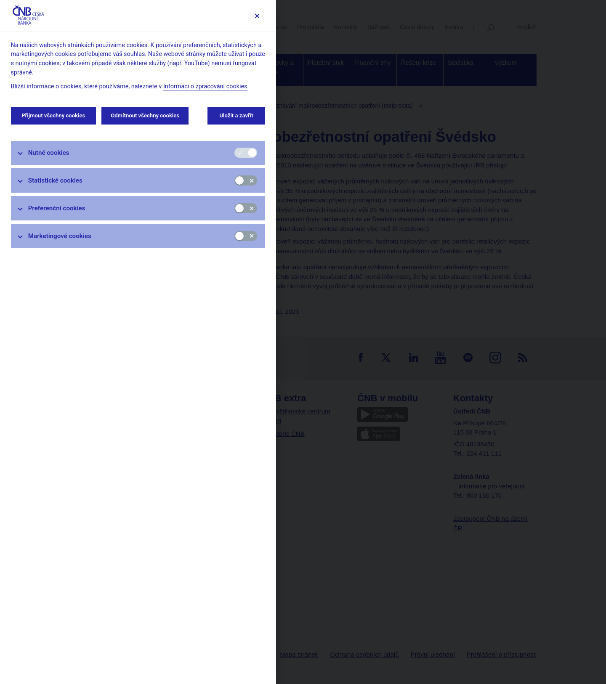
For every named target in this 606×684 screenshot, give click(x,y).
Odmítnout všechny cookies (145, 115)
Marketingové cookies (59, 236)
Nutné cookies (48, 152)
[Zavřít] (257, 16)
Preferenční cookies (56, 208)
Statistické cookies (55, 180)
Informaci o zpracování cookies (205, 86)
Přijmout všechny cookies (53, 115)
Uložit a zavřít (236, 115)
